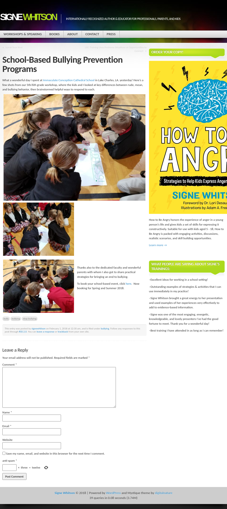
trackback (63, 331)
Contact (92, 34)
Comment (9, 364)
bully (6, 318)
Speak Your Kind (14, 47)
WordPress (113, 493)
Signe (28, 17)
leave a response (45, 331)
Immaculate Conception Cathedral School (68, 80)
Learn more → (158, 245)
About (72, 34)
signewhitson (38, 328)
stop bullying (29, 318)
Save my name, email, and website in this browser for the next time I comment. (55, 453)
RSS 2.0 (23, 331)
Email (6, 426)
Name (7, 412)
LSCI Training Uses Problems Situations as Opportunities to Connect (116, 49)
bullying (16, 318)
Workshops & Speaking (23, 34)
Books (54, 34)
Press (111, 34)
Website (7, 440)
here (128, 283)
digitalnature (163, 493)
